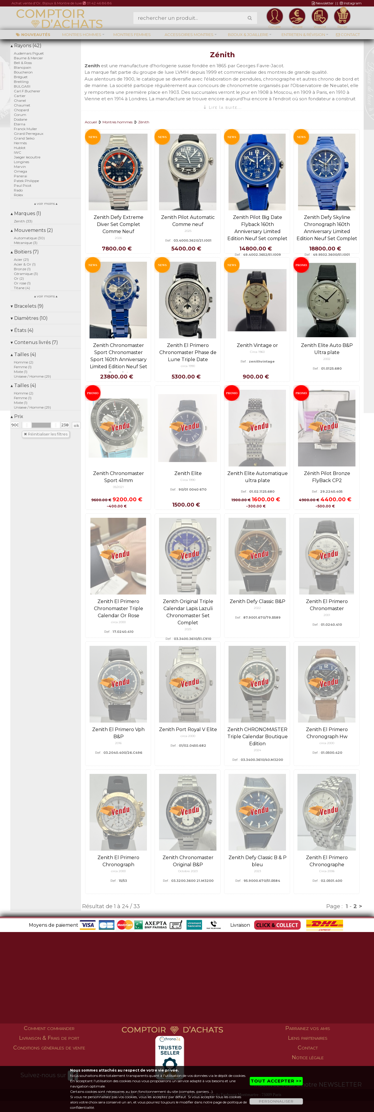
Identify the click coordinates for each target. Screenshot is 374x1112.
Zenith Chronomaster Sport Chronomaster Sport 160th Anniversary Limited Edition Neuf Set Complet (118, 359)
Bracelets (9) (27, 306)
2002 (326, 359)
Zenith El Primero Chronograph (118, 861)
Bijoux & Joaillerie (248, 34)
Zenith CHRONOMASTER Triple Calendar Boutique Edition (257, 736)
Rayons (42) (26, 45)
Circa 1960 (257, 352)
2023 (257, 871)
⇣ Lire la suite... (222, 107)
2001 (327, 615)
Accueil (91, 122)
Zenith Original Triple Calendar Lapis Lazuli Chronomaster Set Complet (188, 612)
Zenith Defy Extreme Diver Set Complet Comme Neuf (118, 224)
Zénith (143, 122)
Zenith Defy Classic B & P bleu (258, 861)
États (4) (22, 330)
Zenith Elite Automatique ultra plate (257, 477)
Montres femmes (132, 34)
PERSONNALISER (276, 1101)
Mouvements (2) (32, 230)
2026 (118, 238)
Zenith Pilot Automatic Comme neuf (188, 220)
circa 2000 (118, 622)
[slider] (27, 425)
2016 (118, 743)
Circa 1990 (188, 480)
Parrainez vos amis (307, 1028)
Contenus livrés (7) (34, 342)
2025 (188, 231)
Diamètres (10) (29, 318)
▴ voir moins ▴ (45, 203)
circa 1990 (188, 366)
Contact (348, 34)
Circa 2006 (327, 871)
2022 (257, 608)
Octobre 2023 (188, 871)
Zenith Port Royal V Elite (188, 729)
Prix (17, 416)
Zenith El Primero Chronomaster (327, 605)
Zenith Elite (188, 473)
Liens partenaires (307, 1038)
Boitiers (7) (25, 252)
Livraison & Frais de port (49, 1038)
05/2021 (118, 487)
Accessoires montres (189, 34)
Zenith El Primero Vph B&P (118, 733)
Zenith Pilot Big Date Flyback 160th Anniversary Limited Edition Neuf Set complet (257, 227)
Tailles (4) (23, 354)
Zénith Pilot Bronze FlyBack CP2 (327, 477)
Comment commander (49, 1028)
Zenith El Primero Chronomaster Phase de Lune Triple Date (187, 352)
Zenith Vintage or (257, 345)
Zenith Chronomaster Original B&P (188, 861)
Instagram (351, 3)
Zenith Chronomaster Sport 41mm (118, 477)
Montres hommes (81, 34)
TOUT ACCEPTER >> (276, 1081)
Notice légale (308, 1057)
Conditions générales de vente (49, 1047)
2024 (257, 750)
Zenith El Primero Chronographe (327, 861)
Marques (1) (26, 213)
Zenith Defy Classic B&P (257, 601)
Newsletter (323, 3)
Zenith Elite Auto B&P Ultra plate (327, 349)
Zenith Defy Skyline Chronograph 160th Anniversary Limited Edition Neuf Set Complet (327, 227)
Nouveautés (33, 34)
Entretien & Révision (303, 34)
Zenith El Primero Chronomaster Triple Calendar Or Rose (118, 608)
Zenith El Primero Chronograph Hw (327, 733)
